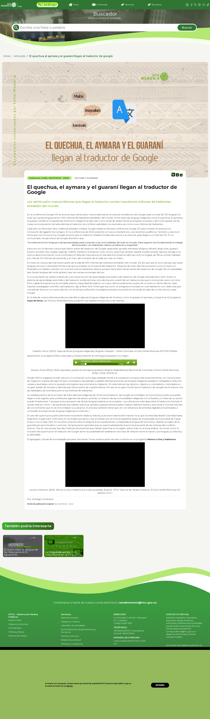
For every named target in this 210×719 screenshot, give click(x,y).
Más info (70, 686)
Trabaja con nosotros (70, 621)
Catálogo (49, 4)
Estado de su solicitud (71, 640)
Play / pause (76, 362)
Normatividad (15, 628)
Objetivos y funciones (18, 624)
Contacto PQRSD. (174, 637)
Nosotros (156, 4)
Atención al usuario (70, 618)
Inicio (76, 4)
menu (134, 362)
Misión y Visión (15, 620)
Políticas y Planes (16, 632)
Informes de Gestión (18, 636)
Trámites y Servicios (70, 636)
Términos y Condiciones (72, 644)
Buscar (187, 27)
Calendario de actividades (73, 625)
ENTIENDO (160, 685)
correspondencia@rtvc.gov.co (180, 631)
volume (128, 362)
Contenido (101, 4)
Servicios (129, 4)
